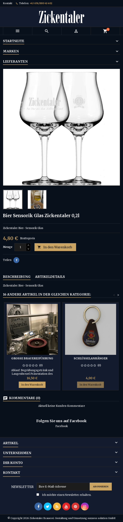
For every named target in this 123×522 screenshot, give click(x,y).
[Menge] (20, 247)
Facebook (61, 426)
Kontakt (7, 3)
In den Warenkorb (54, 247)
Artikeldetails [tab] (50, 277)
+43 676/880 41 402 (41, 3)
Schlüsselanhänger (90, 358)
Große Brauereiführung (32, 358)
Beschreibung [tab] (17, 277)
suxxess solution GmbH (102, 518)
